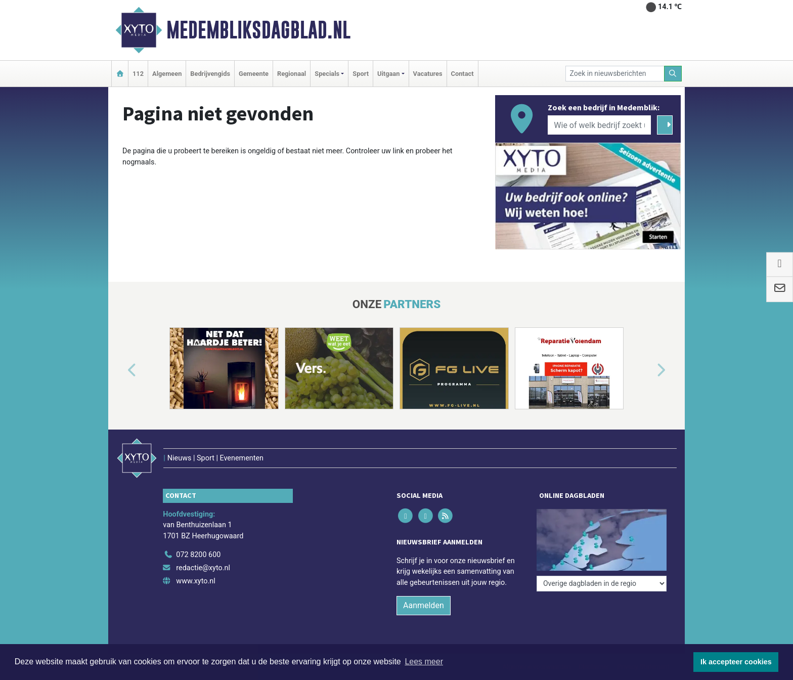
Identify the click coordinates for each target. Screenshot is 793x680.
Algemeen (167, 73)
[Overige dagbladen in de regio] (602, 583)
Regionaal (291, 73)
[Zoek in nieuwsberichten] (615, 73)
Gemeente (254, 73)
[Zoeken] (673, 73)
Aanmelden (423, 605)
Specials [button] (327, 73)
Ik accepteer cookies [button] (736, 662)
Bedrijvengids (210, 73)
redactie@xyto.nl (203, 568)
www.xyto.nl (195, 581)
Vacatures (428, 73)
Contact (462, 73)
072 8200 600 (198, 554)
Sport (361, 73)
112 (138, 73)
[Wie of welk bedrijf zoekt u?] (599, 125)
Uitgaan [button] (388, 73)
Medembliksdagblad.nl (258, 30)
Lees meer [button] (424, 661)
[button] (120, 370)
